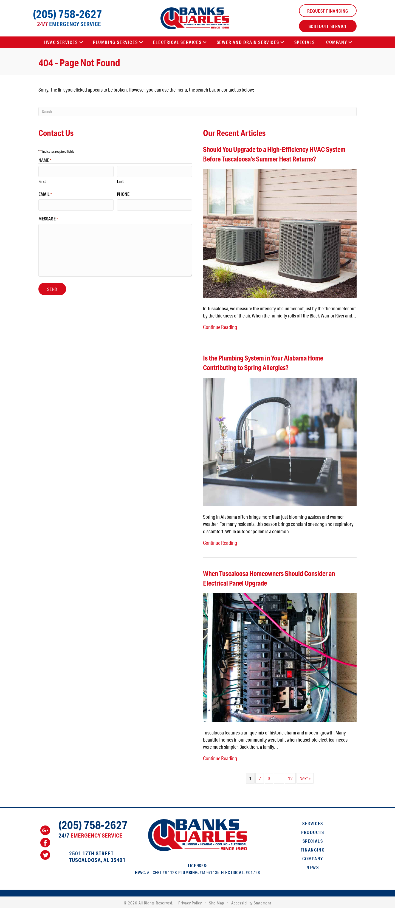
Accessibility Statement (251, 901)
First (42, 180)
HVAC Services (61, 42)
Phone (123, 193)
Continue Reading (219, 327)
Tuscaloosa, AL (89, 858)
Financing (313, 848)
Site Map (216, 901)
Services (312, 822)
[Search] (197, 111)
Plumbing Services (115, 42)
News (312, 866)
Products (312, 831)
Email (45, 194)
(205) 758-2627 (67, 14)
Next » (305, 777)
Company (336, 42)
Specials (304, 42)
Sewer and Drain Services (248, 42)
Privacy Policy (190, 901)
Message (48, 218)
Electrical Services (177, 42)
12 (290, 777)
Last (120, 180)
